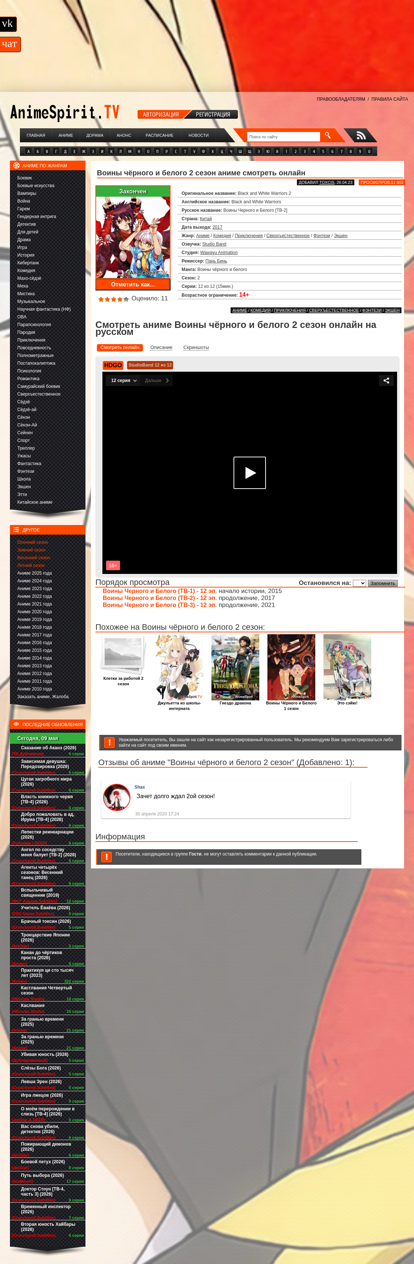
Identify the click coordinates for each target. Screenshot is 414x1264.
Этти (22, 494)
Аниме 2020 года (34, 611)
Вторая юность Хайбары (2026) (48, 1227)
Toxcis (326, 182)
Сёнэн (23, 417)
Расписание (160, 135)
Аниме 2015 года (34, 650)
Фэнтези (25, 471)
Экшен (24, 486)
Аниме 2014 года (34, 658)
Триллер (26, 448)
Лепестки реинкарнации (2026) (47, 834)
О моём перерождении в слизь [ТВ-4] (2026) (48, 1111)
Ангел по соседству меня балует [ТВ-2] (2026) (48, 852)
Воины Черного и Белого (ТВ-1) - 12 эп (159, 591)
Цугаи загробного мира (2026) (46, 781)
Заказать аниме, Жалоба (43, 696)
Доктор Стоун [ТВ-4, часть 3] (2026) (43, 1191)
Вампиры (26, 193)
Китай (206, 218)
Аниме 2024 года (34, 580)
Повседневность (34, 347)
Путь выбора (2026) (42, 1175)
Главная (36, 135)
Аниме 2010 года (34, 689)
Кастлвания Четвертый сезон (46, 990)
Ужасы (24, 455)
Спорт (23, 440)
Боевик (24, 178)
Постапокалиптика (36, 363)
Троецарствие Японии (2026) (45, 937)
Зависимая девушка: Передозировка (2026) (45, 764)
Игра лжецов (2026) (42, 1095)
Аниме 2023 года (34, 588)
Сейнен (25, 432)
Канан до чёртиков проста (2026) (41, 955)
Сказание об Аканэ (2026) (48, 747)
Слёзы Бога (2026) (41, 1068)
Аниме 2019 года (34, 619)
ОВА (22, 316)
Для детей (27, 232)
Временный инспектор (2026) (46, 1209)
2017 (217, 227)
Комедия (26, 270)
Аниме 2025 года (34, 573)
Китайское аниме (34, 502)
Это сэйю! (347, 701)
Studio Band (214, 244)
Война (23, 201)
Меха (22, 286)
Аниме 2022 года (34, 596)
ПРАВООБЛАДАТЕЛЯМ (341, 99)
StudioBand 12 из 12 (150, 365)
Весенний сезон (33, 557)
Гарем (23, 208)
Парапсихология (34, 324)
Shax (139, 787)
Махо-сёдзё (29, 278)
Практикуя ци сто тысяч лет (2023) (47, 973)
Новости (198, 135)
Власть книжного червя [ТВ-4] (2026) (47, 799)
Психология (29, 371)
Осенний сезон (32, 542)
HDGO (113, 365)
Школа (24, 479)
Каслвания (33, 1005)
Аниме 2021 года (34, 604)
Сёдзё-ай (26, 409)
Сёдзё (23, 401)
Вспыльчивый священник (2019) (40, 893)
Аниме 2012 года (34, 673)
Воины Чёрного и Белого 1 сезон (291, 704)
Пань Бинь (216, 261)
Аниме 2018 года (34, 627)
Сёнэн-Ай (27, 425)
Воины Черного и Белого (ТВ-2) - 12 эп (159, 598)
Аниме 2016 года (34, 642)
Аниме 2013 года (34, 665)
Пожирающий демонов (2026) (46, 1147)
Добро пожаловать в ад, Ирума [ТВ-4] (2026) (47, 817)
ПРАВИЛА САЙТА (389, 99)
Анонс (124, 135)
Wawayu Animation (219, 252)
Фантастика (29, 463)
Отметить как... (133, 284)
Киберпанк (28, 262)
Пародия (26, 332)
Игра (22, 247)
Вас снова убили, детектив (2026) (40, 1129)
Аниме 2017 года (34, 635)
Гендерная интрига (36, 216)
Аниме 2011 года (34, 681)
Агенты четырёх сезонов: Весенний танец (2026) (42, 872)
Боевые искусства (36, 185)
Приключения (31, 340)
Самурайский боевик (38, 386)
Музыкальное (31, 301)
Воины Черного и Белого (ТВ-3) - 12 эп (159, 605)
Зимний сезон (31, 550)
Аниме (66, 135)
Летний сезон (31, 565)
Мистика (26, 293)
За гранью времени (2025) (42, 1022)
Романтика (28, 378)
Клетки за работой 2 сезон (123, 679)
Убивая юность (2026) (45, 1054)
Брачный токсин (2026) (46, 921)
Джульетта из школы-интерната (179, 704)
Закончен (133, 191)
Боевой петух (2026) (43, 1161)
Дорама (94, 135)
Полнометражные (35, 355)
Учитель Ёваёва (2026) (45, 907)
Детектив (26, 224)
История (26, 255)
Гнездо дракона (235, 701)
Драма (24, 239)
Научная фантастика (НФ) (44, 309)
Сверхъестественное (38, 394)
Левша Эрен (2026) (41, 1081)
